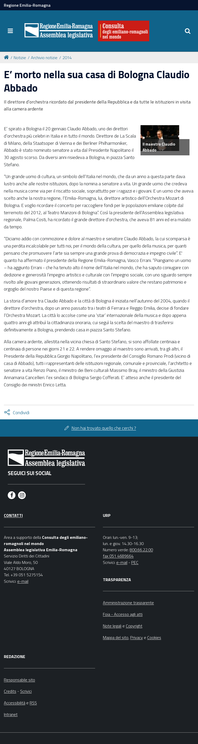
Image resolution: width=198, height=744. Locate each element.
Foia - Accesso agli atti (123, 614)
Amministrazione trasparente (128, 602)
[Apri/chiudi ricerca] (187, 31)
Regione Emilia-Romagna (27, 5)
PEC (134, 562)
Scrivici (26, 691)
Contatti (13, 515)
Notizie (20, 57)
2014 (67, 57)
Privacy (136, 637)
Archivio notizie (44, 57)
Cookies (154, 637)
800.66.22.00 (141, 550)
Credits (10, 691)
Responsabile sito (19, 680)
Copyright (134, 626)
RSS (33, 703)
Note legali (112, 626)
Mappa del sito (115, 637)
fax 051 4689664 (118, 556)
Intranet (11, 714)
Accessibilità (14, 703)
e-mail (22, 581)
